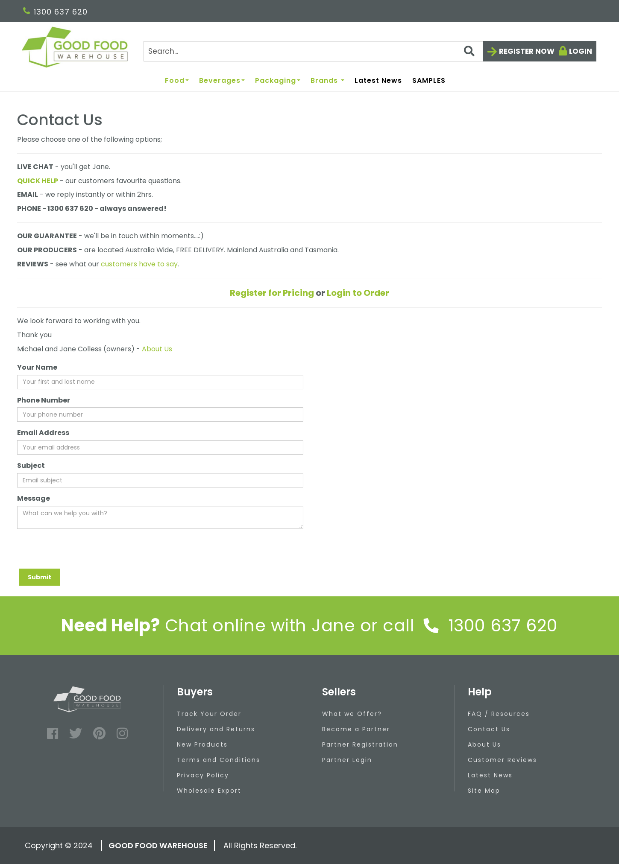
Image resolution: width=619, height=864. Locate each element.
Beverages (222, 80)
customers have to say (139, 264)
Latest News (378, 80)
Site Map (484, 790)
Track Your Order (209, 713)
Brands (327, 80)
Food (177, 80)
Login (580, 51)
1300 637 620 (55, 11)
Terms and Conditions (218, 760)
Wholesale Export (209, 790)
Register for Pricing (272, 293)
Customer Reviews (502, 760)
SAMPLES (429, 80)
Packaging (277, 80)
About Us (157, 349)
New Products (202, 744)
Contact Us (489, 729)
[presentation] (82, 552)
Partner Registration (360, 744)
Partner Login (347, 760)
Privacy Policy (203, 775)
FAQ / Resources (499, 713)
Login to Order (358, 293)
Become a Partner (356, 729)
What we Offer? (352, 713)
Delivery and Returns (216, 729)
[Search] (314, 51)
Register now (526, 51)
